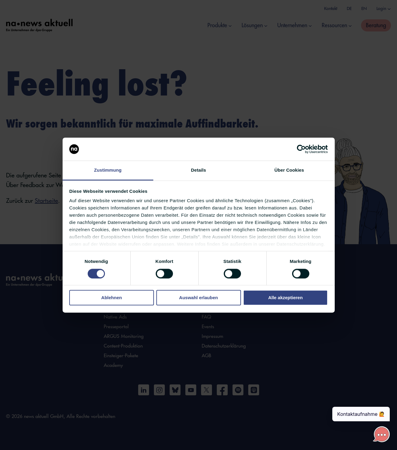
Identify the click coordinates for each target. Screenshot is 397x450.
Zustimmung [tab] (108, 170)
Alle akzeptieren (285, 297)
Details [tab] (198, 170)
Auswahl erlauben (198, 297)
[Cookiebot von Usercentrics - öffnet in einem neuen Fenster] (301, 149)
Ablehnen (111, 297)
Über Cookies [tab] (289, 170)
